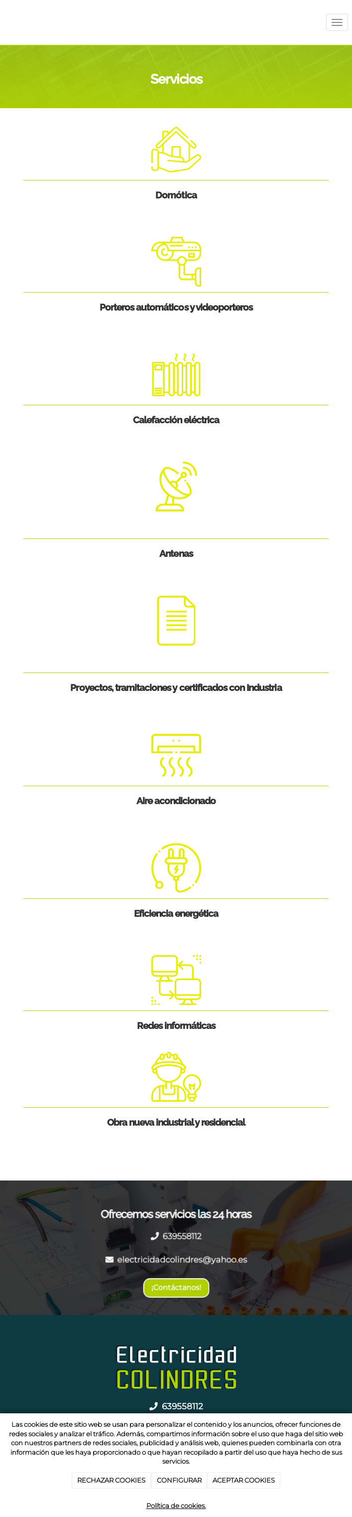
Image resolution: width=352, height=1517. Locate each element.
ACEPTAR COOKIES (244, 1480)
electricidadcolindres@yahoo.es (182, 1260)
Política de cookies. (176, 1506)
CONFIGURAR (179, 1480)
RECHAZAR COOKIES (111, 1480)
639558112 (181, 1236)
